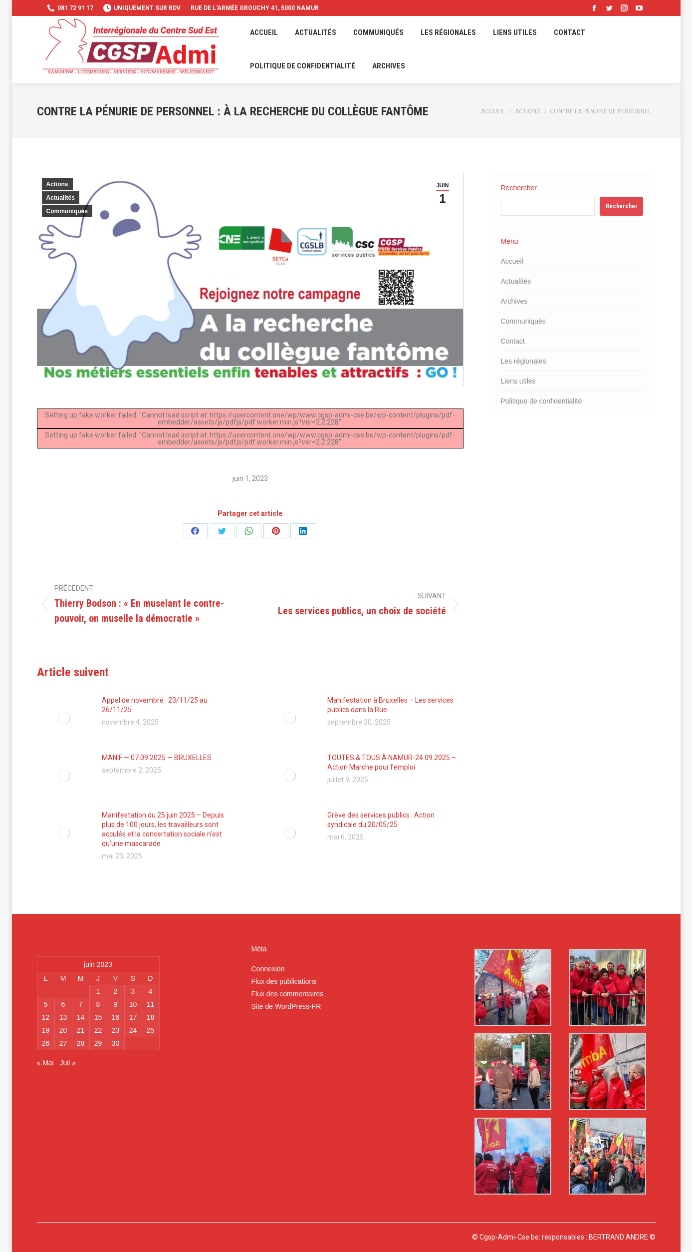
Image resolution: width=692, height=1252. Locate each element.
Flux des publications (283, 981)
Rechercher (519, 188)
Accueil (512, 261)
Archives (514, 301)
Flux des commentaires (287, 994)
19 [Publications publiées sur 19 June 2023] (46, 1030)
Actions (57, 184)
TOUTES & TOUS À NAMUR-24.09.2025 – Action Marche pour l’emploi (391, 762)
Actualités (60, 197)
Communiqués (67, 211)
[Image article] (64, 718)
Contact (513, 341)
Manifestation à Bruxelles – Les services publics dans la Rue (390, 705)
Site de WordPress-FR (286, 1006)
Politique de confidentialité (541, 401)
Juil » (67, 1063)
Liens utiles (518, 381)
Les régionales (523, 361)
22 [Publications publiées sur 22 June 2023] (98, 1030)
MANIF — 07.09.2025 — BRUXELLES (157, 758)
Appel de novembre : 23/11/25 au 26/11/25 (155, 705)
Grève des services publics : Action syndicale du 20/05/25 (381, 820)
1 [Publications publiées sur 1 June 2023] (98, 991)
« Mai (45, 1063)
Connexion (267, 969)
